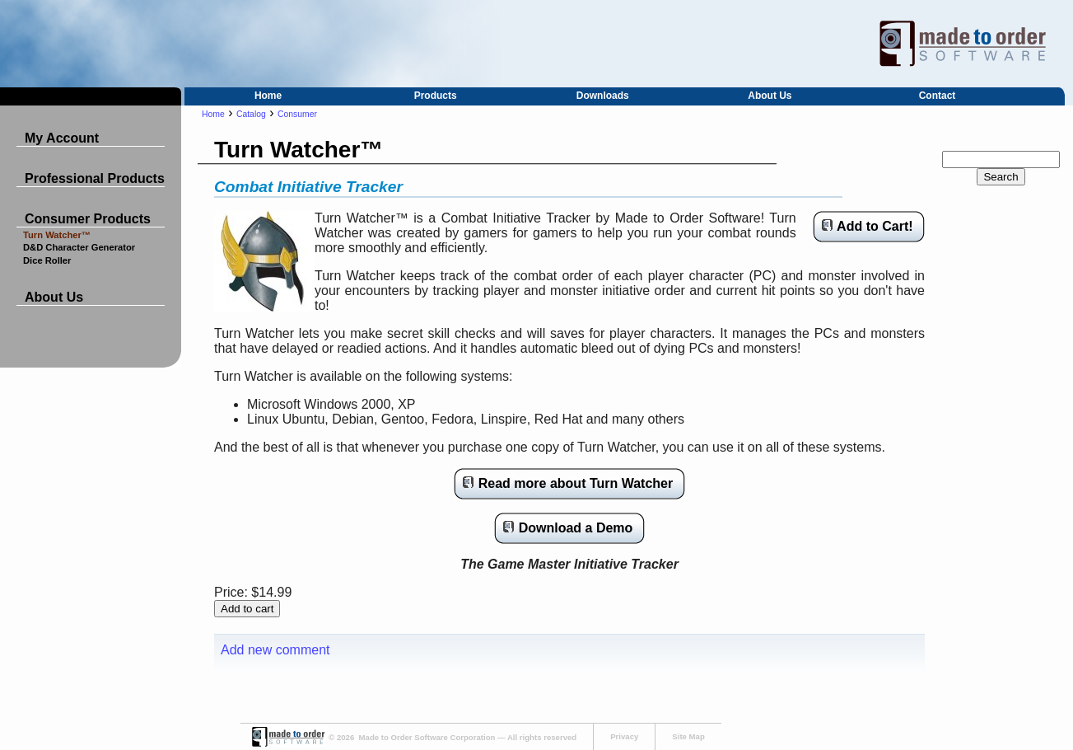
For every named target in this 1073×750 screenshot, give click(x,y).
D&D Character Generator (79, 247)
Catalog (251, 114)
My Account (62, 138)
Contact (937, 95)
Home (268, 95)
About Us (769, 95)
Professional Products (95, 178)
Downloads (602, 95)
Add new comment (275, 650)
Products (435, 95)
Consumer (297, 114)
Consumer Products (88, 219)
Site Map (688, 736)
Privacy (624, 736)
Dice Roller (47, 260)
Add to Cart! (874, 226)
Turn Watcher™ (57, 235)
